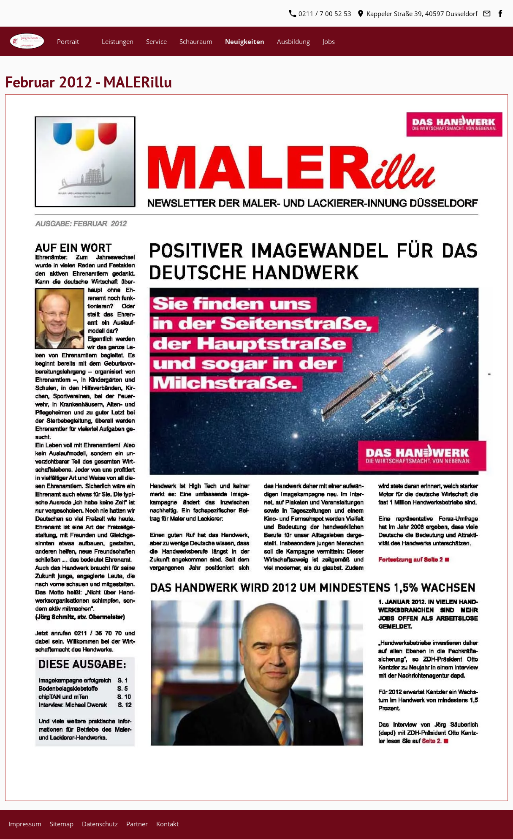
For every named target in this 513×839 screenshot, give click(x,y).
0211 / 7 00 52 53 (320, 13)
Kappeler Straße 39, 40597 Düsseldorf (417, 13)
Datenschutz (100, 824)
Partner (137, 824)
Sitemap (61, 824)
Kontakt (167, 824)
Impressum (24, 824)
